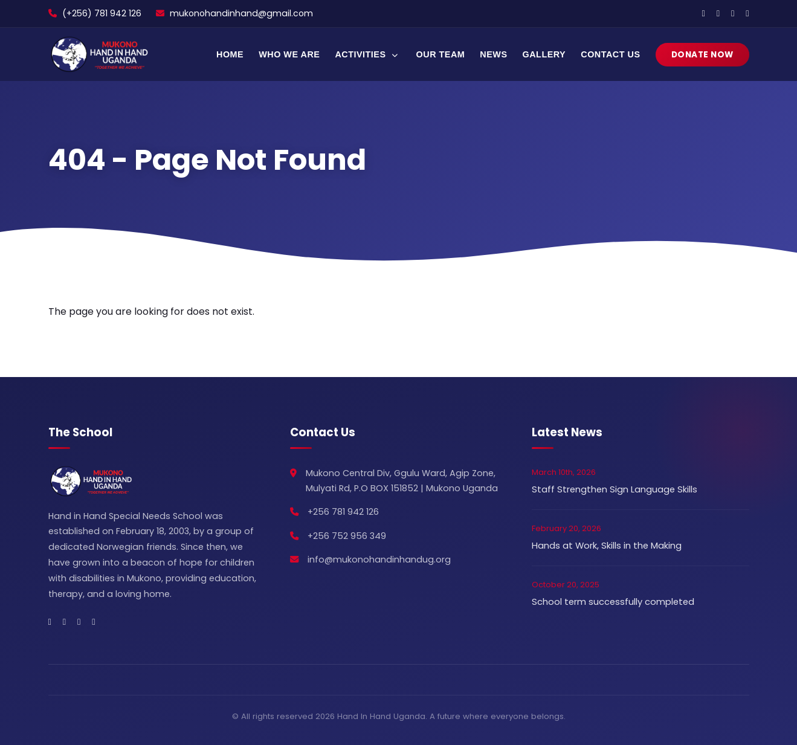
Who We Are (289, 54)
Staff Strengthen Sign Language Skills (614, 489)
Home (230, 54)
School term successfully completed (613, 602)
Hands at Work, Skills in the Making (607, 546)
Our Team (440, 54)
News (493, 54)
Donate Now (702, 54)
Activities (368, 54)
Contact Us (610, 54)
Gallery (544, 54)
